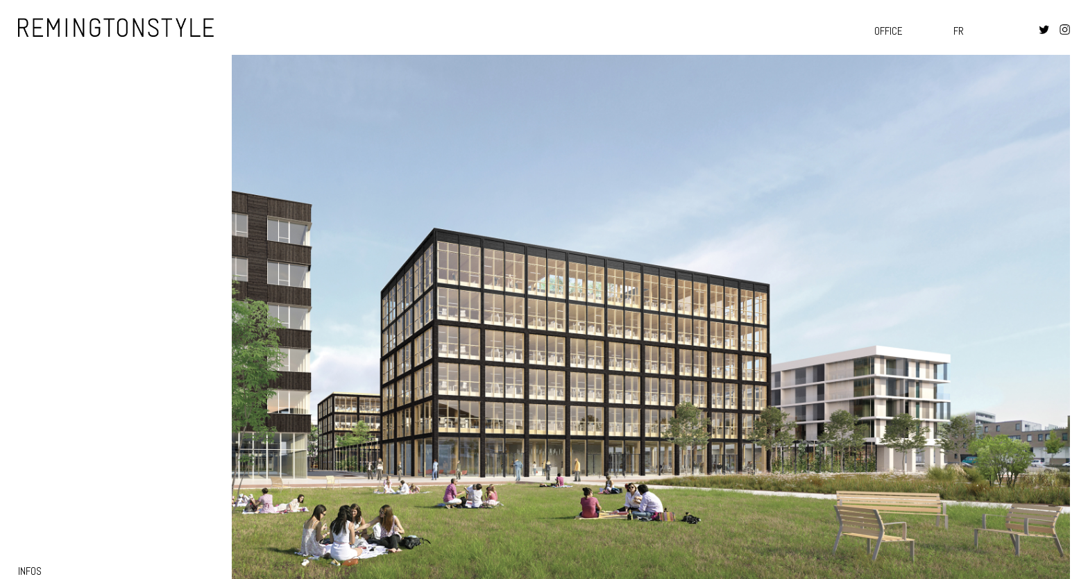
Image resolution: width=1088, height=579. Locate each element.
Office (888, 30)
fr (958, 30)
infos (30, 571)
